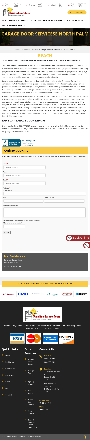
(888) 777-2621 (82, 5)
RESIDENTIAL (48, 20)
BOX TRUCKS (72, 20)
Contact (8, 395)
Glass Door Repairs (31, 401)
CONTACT (13, 25)
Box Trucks (9, 375)
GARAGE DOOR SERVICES (18, 20)
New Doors (30, 391)
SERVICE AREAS (36, 20)
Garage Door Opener (31, 372)
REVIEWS (21, 25)
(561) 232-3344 (18, 5)
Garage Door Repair (31, 361)
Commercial (10, 368)
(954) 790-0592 (40, 5)
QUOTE (5, 25)
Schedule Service (77, 12)
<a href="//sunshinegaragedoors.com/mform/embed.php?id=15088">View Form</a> (45, 197)
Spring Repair (31, 383)
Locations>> (25, 49)
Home (4, 20)
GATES (80, 20)
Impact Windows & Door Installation (32, 423)
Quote (8, 388)
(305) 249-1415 (60, 5)
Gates (7, 381)
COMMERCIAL (60, 20)
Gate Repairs (31, 412)
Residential (9, 362)
